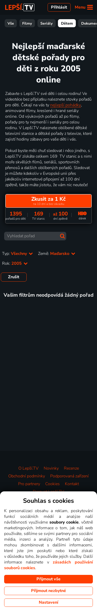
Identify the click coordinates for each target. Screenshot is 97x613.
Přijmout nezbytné (48, 591)
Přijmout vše (48, 579)
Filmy (9, 23)
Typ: (17, 253)
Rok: (15, 263)
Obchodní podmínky (26, 476)
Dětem (49, 23)
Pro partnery (29, 484)
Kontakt (72, 484)
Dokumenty (73, 23)
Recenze (71, 468)
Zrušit (13, 277)
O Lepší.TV (28, 468)
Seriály (28, 23)
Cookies (52, 484)
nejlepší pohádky (65, 105)
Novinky (51, 468)
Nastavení (48, 602)
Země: (56, 253)
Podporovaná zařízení (69, 476)
